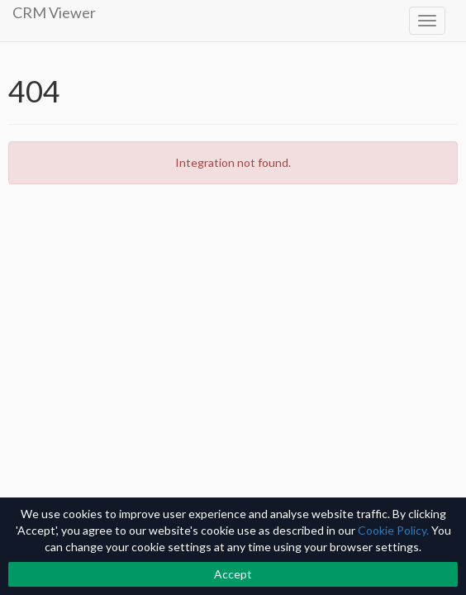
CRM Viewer (54, 12)
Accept (233, 574)
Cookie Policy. (393, 530)
